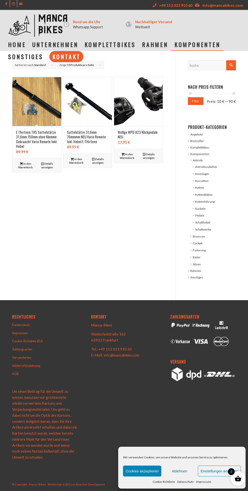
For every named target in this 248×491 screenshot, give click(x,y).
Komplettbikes (199, 147)
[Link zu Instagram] (13, 3)
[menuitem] (17, 44)
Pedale (199, 215)
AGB (15, 374)
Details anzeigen (47, 165)
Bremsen (199, 236)
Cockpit (197, 243)
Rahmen (195, 271)
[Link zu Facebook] (6, 3)
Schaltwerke (203, 229)
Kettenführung (205, 201)
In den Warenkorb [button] (25, 165)
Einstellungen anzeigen (219, 471)
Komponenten (199, 154)
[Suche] (212, 65)
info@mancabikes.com (222, 5)
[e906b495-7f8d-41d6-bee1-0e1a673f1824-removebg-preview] (39, 24)
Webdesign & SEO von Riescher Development (76, 484)
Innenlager (202, 174)
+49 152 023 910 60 (176, 5)
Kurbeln (200, 208)
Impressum (203, 482)
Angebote (196, 134)
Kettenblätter (204, 194)
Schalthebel (202, 222)
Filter (195, 101)
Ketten (199, 187)
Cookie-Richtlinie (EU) (27, 341)
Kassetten (202, 181)
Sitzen (197, 264)
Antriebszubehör (206, 167)
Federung (199, 250)
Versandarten (21, 357)
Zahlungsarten (22, 349)
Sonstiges (196, 277)
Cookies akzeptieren (142, 471)
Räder (197, 257)
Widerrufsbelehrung (26, 366)
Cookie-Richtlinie (164, 482)
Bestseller (197, 141)
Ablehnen (179, 471)
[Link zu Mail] (20, 3)
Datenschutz (185, 482)
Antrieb (197, 160)
